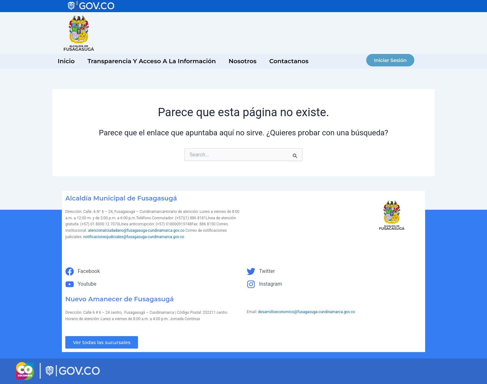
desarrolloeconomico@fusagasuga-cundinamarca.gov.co (306, 312)
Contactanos (289, 61)
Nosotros (243, 61)
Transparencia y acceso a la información (151, 61)
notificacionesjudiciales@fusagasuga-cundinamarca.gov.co (133, 237)
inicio (66, 61)
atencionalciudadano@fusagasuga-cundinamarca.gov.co (136, 230)
